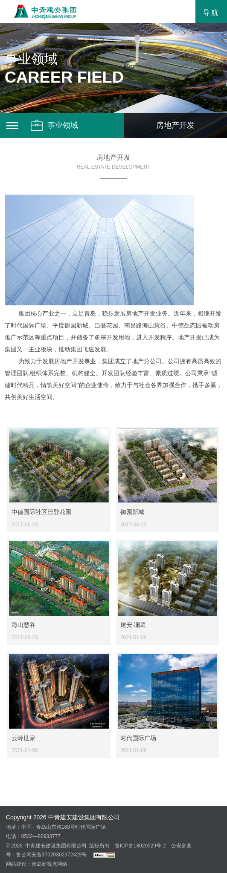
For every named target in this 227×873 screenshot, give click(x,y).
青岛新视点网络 (49, 864)
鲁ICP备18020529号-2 (140, 846)
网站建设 (16, 864)
